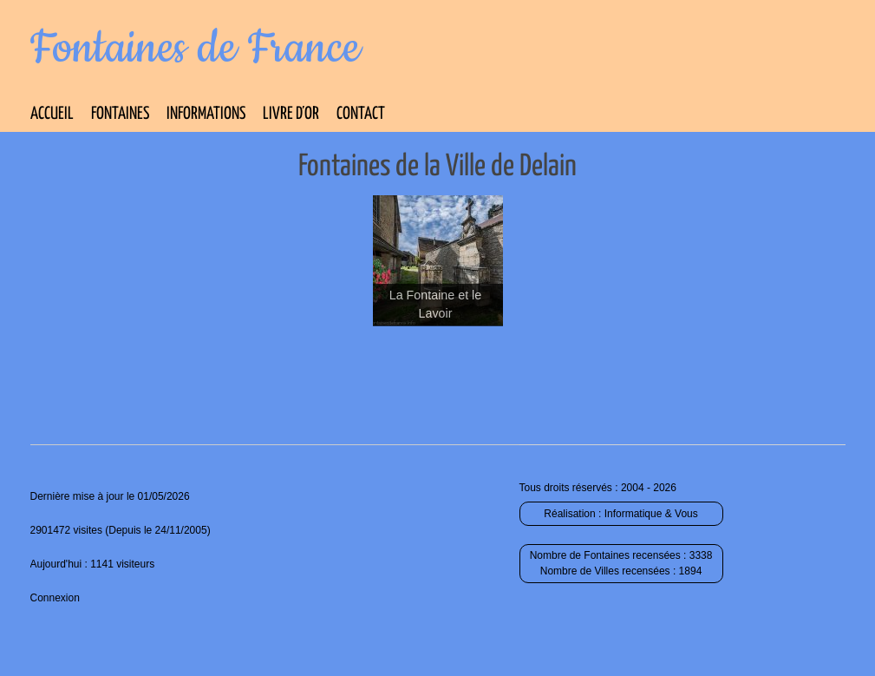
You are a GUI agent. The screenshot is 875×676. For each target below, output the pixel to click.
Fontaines (120, 114)
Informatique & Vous (651, 514)
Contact (360, 114)
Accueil (52, 114)
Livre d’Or (291, 114)
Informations (206, 114)
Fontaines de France (195, 48)
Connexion (55, 598)
